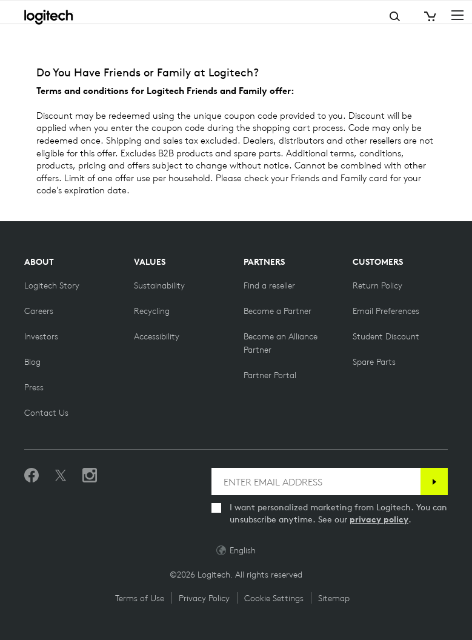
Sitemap (334, 598)
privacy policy (379, 519)
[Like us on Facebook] (31, 476)
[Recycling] (152, 310)
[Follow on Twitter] (60, 476)
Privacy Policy (204, 598)
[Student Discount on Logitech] (386, 336)
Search (346, 17)
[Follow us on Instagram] (89, 476)
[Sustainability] (159, 285)
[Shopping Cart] (429, 17)
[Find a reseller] (269, 285)
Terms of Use (139, 598)
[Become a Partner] (277, 310)
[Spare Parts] (374, 361)
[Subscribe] (434, 481)
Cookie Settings (274, 598)
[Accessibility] (156, 336)
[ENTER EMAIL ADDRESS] (315, 481)
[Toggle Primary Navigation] (457, 14)
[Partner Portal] (270, 375)
